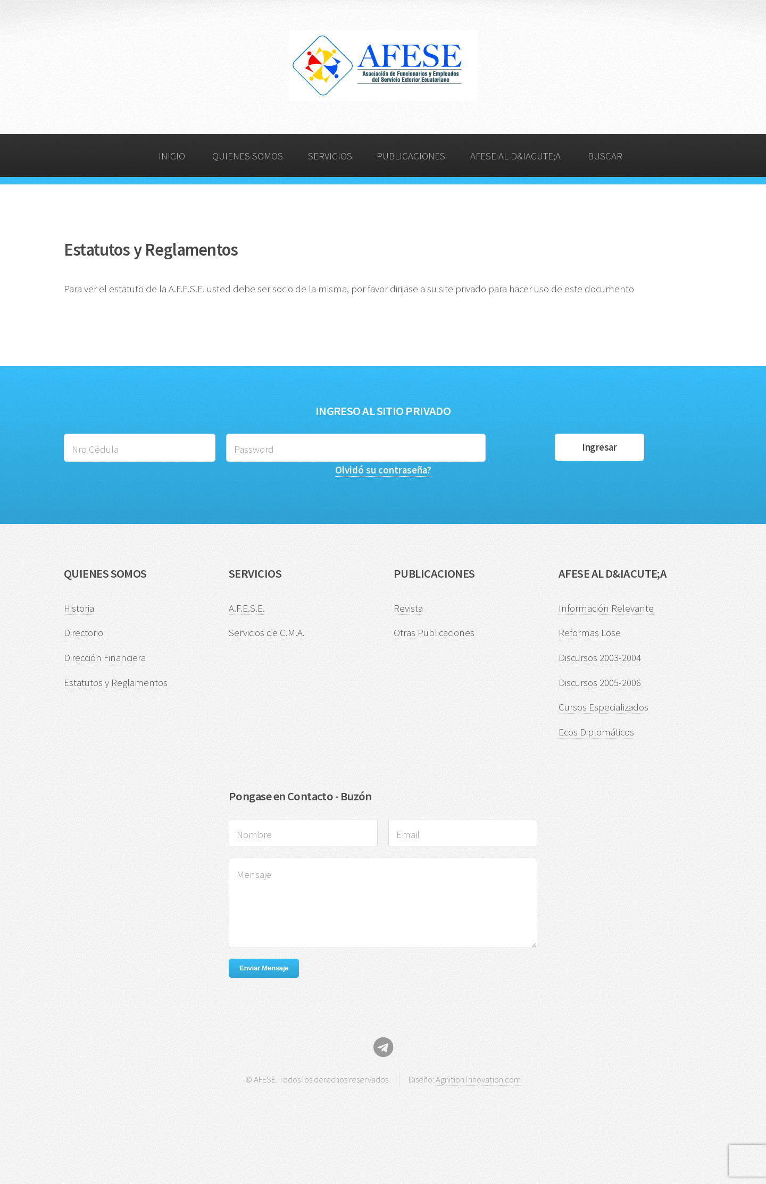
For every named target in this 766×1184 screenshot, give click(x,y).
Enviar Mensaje (263, 968)
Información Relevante (606, 608)
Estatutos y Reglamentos (116, 682)
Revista (408, 608)
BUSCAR (605, 156)
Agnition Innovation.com (478, 1079)
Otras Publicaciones (434, 633)
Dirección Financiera (105, 658)
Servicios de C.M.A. (267, 633)
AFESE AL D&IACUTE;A (515, 156)
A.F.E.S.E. (247, 608)
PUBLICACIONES (411, 156)
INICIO (172, 156)
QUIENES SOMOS (247, 156)
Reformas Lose (590, 633)
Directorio (83, 633)
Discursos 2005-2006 (600, 682)
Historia (79, 608)
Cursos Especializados (603, 707)
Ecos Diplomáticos (596, 732)
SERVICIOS (330, 156)
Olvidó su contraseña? (383, 470)
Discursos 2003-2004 (600, 658)
